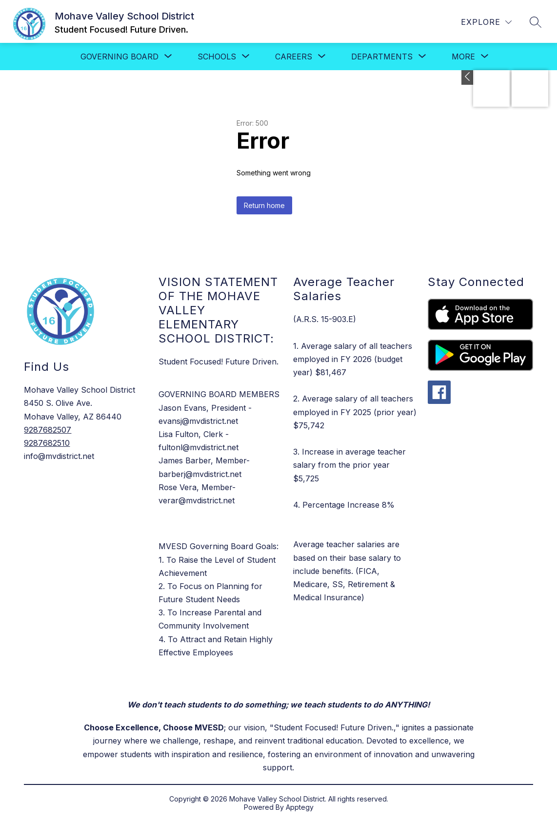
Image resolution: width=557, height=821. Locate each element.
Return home (264, 205)
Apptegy (300, 807)
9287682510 (47, 443)
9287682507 (47, 430)
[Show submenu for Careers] (293, 56)
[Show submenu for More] (463, 56)
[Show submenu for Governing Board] (119, 56)
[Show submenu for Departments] (382, 56)
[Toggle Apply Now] (468, 77)
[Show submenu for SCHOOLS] (217, 56)
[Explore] (486, 22)
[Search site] (535, 22)
